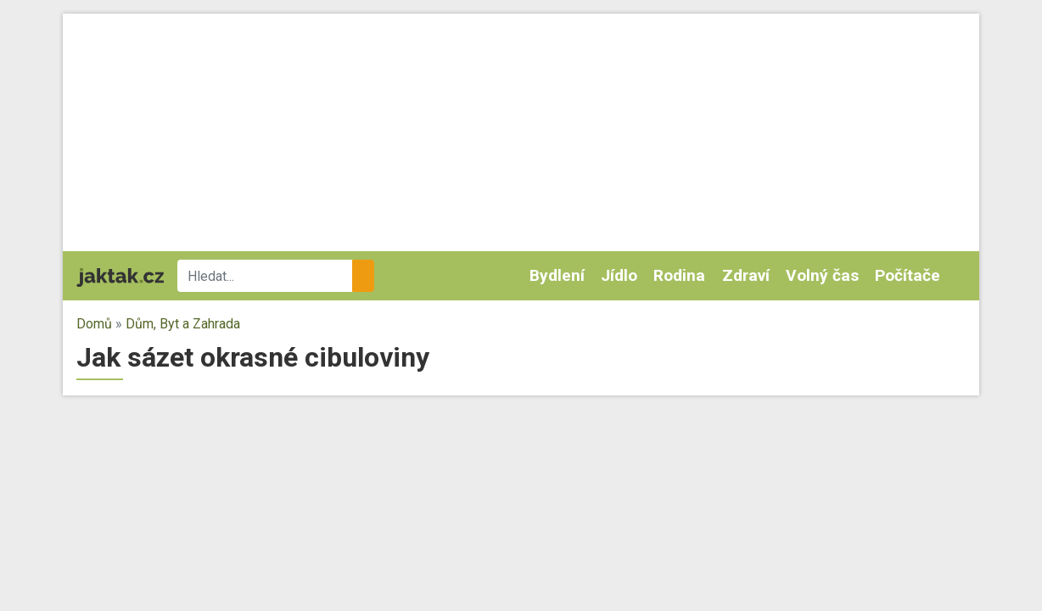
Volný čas (822, 275)
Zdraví (746, 275)
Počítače (907, 275)
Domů (94, 324)
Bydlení (557, 275)
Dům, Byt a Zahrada (183, 324)
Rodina (679, 275)
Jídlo (619, 275)
